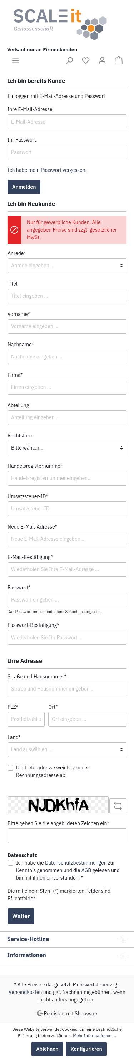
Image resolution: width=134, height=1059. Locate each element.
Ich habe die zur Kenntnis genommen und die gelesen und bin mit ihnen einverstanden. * (68, 870)
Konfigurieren (86, 1049)
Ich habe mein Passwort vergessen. (47, 170)
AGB (86, 870)
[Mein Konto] (102, 60)
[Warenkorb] (118, 60)
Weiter (21, 916)
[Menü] (15, 60)
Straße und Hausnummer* (37, 676)
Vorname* (19, 314)
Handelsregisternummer (35, 466)
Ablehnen (47, 1049)
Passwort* (19, 587)
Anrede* (17, 253)
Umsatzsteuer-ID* (28, 496)
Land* (14, 737)
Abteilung (18, 405)
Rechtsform (21, 435)
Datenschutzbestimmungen (76, 863)
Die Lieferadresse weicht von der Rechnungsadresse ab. (52, 771)
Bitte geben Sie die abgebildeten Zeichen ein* (58, 823)
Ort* (53, 707)
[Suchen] (69, 60)
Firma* (15, 375)
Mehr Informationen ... (94, 1035)
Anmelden (24, 187)
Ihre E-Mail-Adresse (30, 109)
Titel (13, 284)
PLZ (13, 707)
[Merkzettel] (86, 60)
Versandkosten (25, 992)
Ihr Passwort (22, 140)
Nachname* (21, 344)
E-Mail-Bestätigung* (30, 557)
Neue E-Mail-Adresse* (32, 527)
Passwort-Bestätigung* (33, 625)
